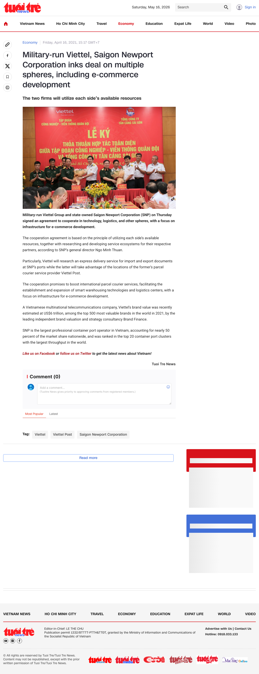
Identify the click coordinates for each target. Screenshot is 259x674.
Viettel (40, 434)
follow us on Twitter (75, 354)
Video (229, 24)
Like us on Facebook (39, 354)
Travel (102, 24)
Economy (126, 24)
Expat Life (182, 24)
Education (154, 24)
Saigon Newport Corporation (103, 434)
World (208, 24)
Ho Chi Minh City (70, 24)
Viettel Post (62, 434)
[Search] (203, 7)
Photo (251, 24)
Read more (88, 457)
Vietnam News (32, 24)
